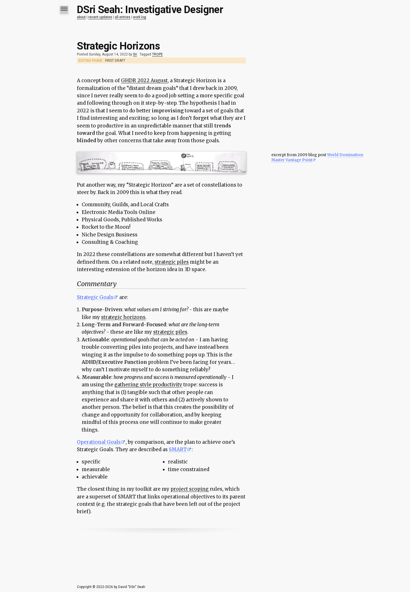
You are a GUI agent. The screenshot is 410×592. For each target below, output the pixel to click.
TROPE (157, 54)
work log (139, 17)
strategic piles (172, 262)
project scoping (190, 489)
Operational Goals (99, 442)
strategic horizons (123, 317)
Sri (135, 54)
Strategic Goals (95, 297)
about (81, 17)
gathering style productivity (148, 384)
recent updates (100, 17)
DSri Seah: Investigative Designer (150, 10)
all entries (122, 17)
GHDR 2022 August (144, 80)
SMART (178, 449)
